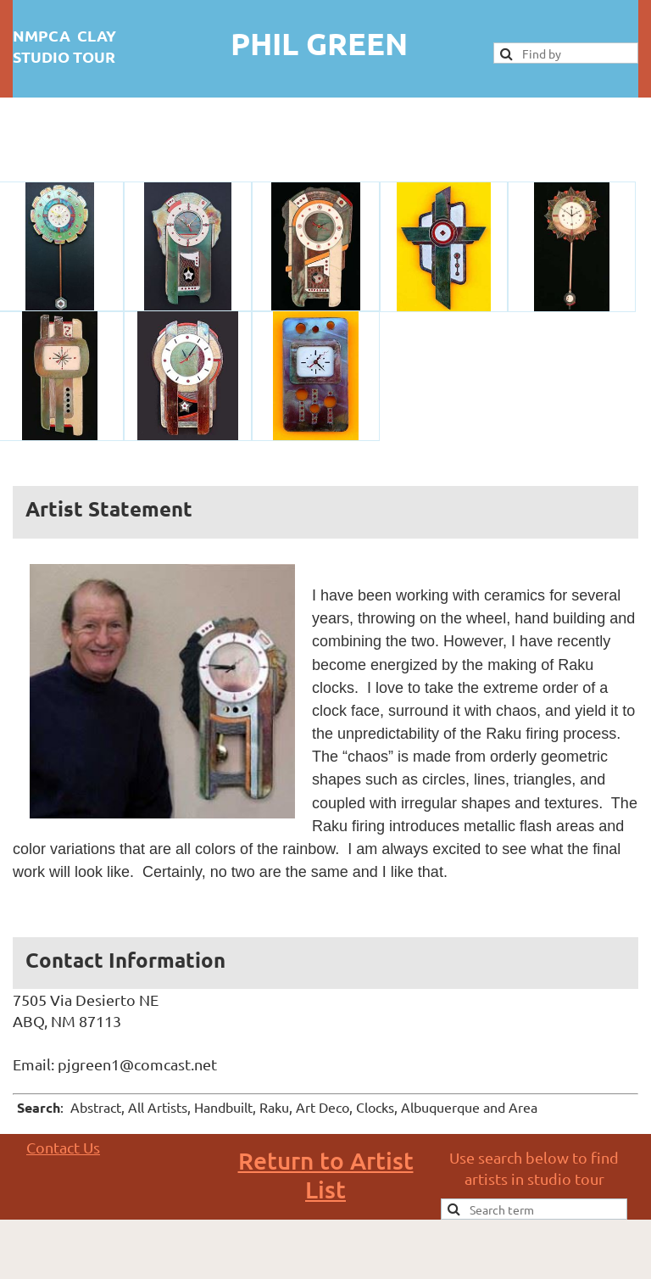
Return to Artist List (326, 1175)
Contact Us (63, 1147)
